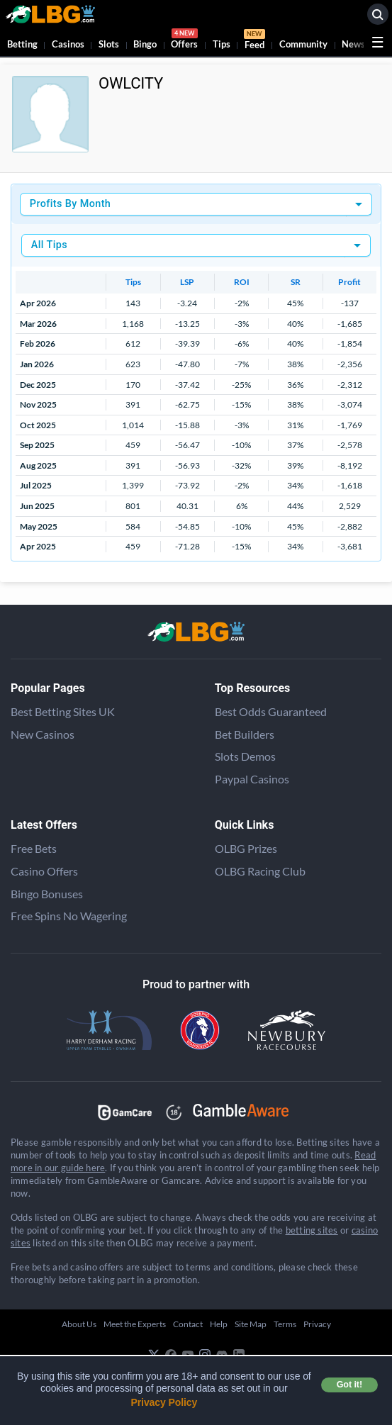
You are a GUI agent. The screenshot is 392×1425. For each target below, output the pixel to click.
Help (219, 1324)
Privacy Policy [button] (164, 1402)
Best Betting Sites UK (63, 711)
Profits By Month (70, 204)
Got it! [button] (349, 1385)
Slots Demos (245, 756)
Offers (184, 41)
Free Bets (34, 848)
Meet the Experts (134, 1324)
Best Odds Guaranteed (271, 711)
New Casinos (42, 734)
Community (303, 44)
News (353, 44)
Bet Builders (244, 734)
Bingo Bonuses (47, 893)
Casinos (68, 44)
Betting (22, 44)
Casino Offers (44, 871)
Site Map (251, 1324)
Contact (188, 1324)
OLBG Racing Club (260, 871)
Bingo (145, 44)
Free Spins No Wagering (69, 915)
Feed (254, 41)
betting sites (312, 1230)
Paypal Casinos (252, 779)
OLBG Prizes (246, 848)
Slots (109, 44)
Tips (221, 44)
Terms (285, 1324)
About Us (79, 1324)
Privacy (317, 1324)
